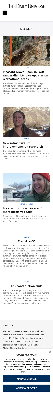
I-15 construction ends (26, 286)
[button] (50, 351)
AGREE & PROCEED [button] (26, 388)
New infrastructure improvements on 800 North (23, 144)
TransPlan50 (26, 241)
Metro (26, 237)
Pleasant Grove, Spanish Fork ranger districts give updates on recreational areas (25, 75)
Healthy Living (26, 204)
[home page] (26, 7)
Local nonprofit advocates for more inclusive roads (24, 210)
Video (26, 139)
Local (26, 67)
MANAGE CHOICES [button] (26, 378)
